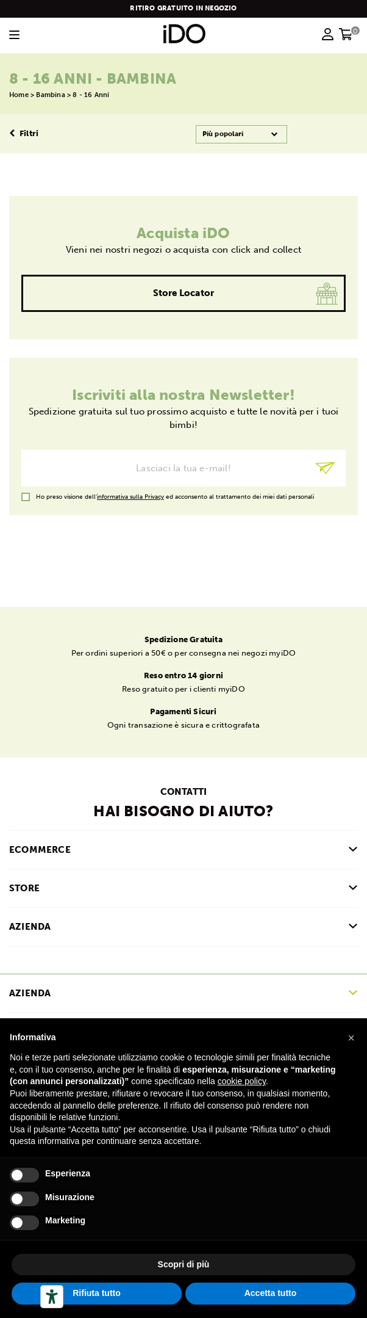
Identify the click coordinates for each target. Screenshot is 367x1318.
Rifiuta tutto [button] (97, 1293)
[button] (351, 1038)
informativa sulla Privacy (130, 497)
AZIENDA (30, 926)
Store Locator (184, 293)
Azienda (30, 993)
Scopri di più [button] (184, 1264)
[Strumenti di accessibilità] (51, 1296)
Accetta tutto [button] (270, 1293)
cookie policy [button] (242, 1081)
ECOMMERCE (40, 849)
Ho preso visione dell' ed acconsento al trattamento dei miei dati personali (175, 497)
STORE (24, 888)
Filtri (23, 133)
